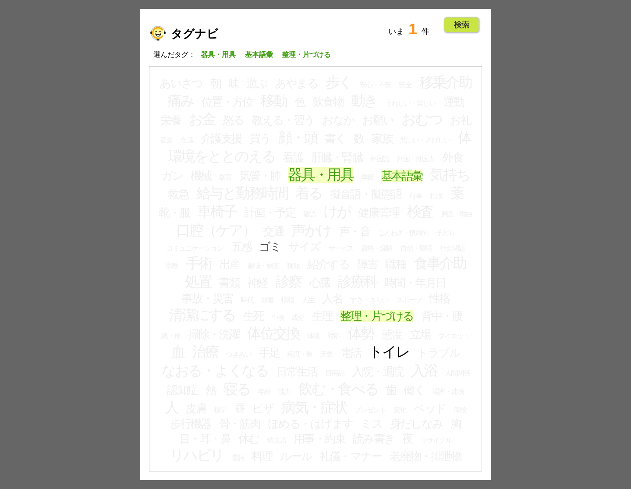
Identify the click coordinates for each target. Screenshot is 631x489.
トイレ (389, 352)
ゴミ (269, 247)
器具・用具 (320, 175)
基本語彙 (401, 176)
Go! (461, 25)
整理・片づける (376, 316)
